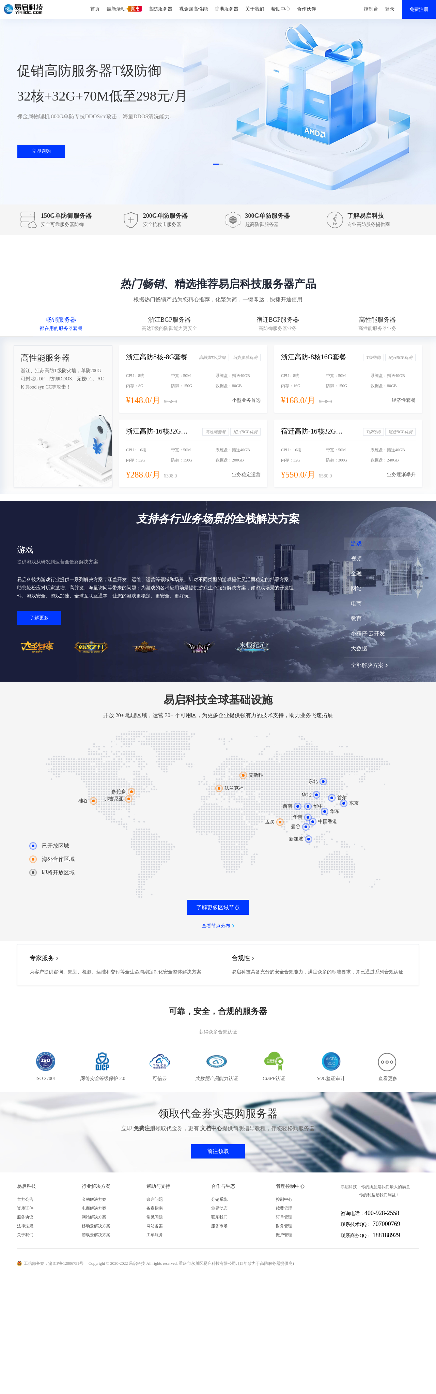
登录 (389, 9)
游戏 (356, 543)
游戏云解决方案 (96, 1234)
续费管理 (284, 1208)
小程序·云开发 (368, 633)
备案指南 (154, 1208)
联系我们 (219, 1217)
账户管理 (284, 1234)
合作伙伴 (306, 9)
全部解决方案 (367, 665)
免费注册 (419, 9)
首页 (95, 9)
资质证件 (25, 1208)
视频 (356, 558)
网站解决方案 (94, 1217)
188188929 (386, 1235)
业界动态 (219, 1208)
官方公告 (25, 1199)
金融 (356, 573)
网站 (356, 588)
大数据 (359, 648)
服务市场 (219, 1226)
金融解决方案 (94, 1199)
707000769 (386, 1224)
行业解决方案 (96, 1186)
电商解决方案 (94, 1208)
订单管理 (284, 1217)
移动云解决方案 (96, 1226)
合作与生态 (223, 1186)
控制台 (371, 9)
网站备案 (154, 1226)
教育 (356, 618)
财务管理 (284, 1226)
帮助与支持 (158, 1186)
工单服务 (154, 1234)
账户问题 (154, 1199)
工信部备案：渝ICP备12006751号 (53, 1263)
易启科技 (26, 1186)
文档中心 (211, 1128)
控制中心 (284, 1199)
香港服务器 (226, 9)
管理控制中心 (290, 1186)
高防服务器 (160, 9)
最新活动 (124, 9)
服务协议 (25, 1217)
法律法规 (25, 1226)
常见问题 (154, 1217)
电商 (356, 603)
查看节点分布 (216, 925)
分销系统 (219, 1199)
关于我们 (254, 9)
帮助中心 (280, 9)
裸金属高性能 (193, 9)
